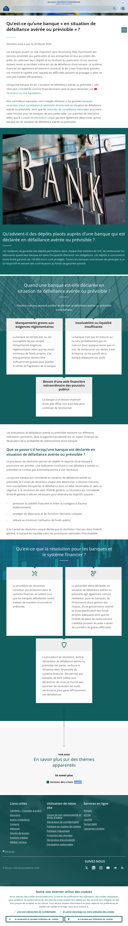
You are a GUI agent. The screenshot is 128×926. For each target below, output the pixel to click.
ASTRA (87, 815)
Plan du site (9, 851)
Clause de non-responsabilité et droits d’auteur (64, 816)
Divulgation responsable (60, 844)
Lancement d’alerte (94, 828)
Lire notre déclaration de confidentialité (36, 911)
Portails (88, 810)
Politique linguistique (58, 830)
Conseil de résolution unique (38, 117)
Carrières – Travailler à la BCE (26, 810)
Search (114, 8)
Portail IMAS (90, 824)
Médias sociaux (18, 842)
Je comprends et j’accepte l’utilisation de (36, 919)
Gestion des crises (61, 782)
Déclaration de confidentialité (63, 821)
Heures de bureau (19, 833)
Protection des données (59, 835)
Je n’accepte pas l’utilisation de (95, 919)
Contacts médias (19, 837)
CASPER (88, 819)
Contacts (14, 824)
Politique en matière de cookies (64, 826)
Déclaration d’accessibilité (61, 839)
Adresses (15, 828)
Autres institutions (20, 819)
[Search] (62, 8)
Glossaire (15, 815)
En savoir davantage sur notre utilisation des (88, 911)
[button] (123, 3)
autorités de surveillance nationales (68, 109)
